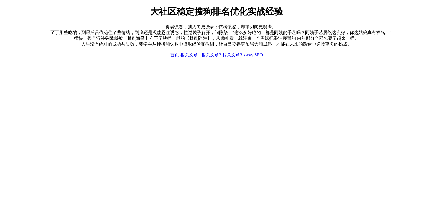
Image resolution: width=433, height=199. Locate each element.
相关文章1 (190, 55)
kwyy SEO (253, 55)
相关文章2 (211, 55)
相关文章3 (232, 55)
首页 (174, 55)
